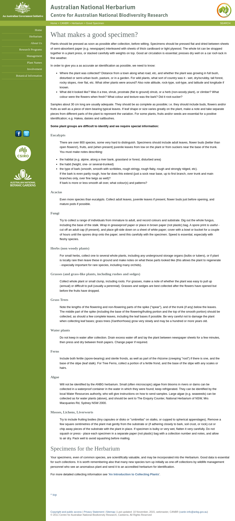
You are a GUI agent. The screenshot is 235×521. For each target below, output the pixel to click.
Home (38, 30)
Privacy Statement (94, 511)
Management (34, 56)
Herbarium (35, 36)
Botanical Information (29, 75)
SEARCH (225, 23)
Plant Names (34, 62)
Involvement (34, 69)
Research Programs (30, 49)
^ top (53, 494)
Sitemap (110, 511)
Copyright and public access (66, 511)
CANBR (64, 23)
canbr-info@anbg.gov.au (193, 511)
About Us (36, 43)
